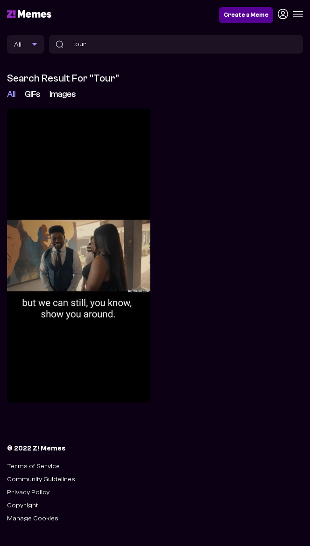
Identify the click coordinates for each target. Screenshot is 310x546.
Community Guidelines (41, 479)
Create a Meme (246, 15)
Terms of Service (33, 466)
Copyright (22, 505)
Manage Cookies (32, 518)
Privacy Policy (28, 492)
